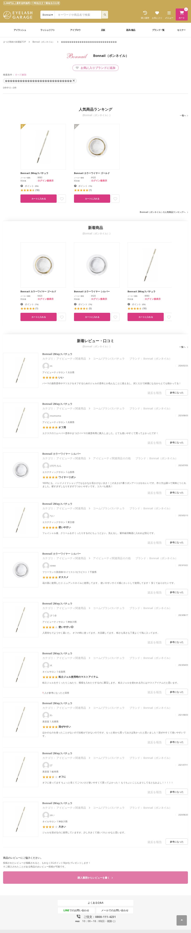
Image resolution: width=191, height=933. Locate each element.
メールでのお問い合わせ (114, 910)
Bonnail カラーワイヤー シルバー (61, 454)
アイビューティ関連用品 (71, 358)
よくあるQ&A (95, 902)
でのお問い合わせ (76, 910)
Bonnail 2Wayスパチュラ (57, 354)
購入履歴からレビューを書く (95, 877)
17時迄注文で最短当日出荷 (45, 3)
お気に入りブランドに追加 (95, 68)
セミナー (181, 29)
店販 (103, 29)
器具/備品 (130, 29)
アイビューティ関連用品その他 (112, 458)
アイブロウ (75, 29)
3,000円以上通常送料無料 (17, 3)
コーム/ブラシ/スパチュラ (109, 358)
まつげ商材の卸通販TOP (14, 41)
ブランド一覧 (158, 29)
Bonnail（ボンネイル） (43, 41)
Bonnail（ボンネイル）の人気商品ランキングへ (162, 212)
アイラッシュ (20, 29)
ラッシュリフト (47, 29)
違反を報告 (154, 393)
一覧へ (183, 115)
